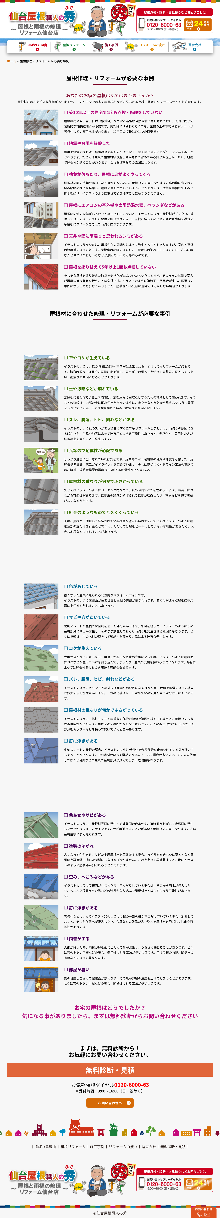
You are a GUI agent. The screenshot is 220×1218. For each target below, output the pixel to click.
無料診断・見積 (173, 1146)
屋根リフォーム (73, 1146)
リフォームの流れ (123, 1146)
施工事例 (97, 1146)
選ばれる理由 (45, 1146)
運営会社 (149, 1146)
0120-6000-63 (131, 1084)
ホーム (11, 61)
